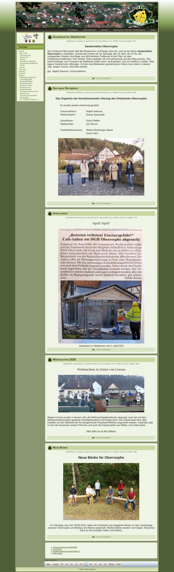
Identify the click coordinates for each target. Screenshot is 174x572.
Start (48, 564)
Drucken (122, 41)
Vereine (22, 75)
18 (100, 564)
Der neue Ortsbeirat (65, 88)
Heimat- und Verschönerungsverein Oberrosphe (28, 95)
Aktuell (21, 51)
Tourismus (23, 69)
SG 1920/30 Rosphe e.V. (29, 100)
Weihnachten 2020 (64, 359)
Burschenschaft (26, 83)
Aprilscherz (60, 213)
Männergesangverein (28, 77)
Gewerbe (22, 73)
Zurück (55, 564)
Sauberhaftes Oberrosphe (69, 36)
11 (67, 564)
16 (91, 564)
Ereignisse (106, 78)
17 (95, 564)
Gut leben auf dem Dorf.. (29, 91)
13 (76, 564)
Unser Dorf (23, 53)
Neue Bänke (60, 447)
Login (152, 30)
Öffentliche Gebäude (28, 61)
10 (62, 564)
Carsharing (57, 549)
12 (71, 564)
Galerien (22, 71)
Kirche (22, 67)
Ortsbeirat (73, 30)
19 (105, 564)
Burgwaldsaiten (26, 89)
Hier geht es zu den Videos (101, 431)
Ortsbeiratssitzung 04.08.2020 (65, 547)
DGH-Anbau (57, 553)
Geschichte (24, 57)
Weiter (111, 564)
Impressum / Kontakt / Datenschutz (129, 30)
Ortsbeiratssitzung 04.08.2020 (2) (66, 551)
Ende (119, 564)
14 (81, 564)
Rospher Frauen (26, 85)
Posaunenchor (25, 87)
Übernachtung (25, 55)
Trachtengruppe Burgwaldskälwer (26, 80)
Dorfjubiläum (89, 30)
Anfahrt (104, 30)
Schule (22, 59)
